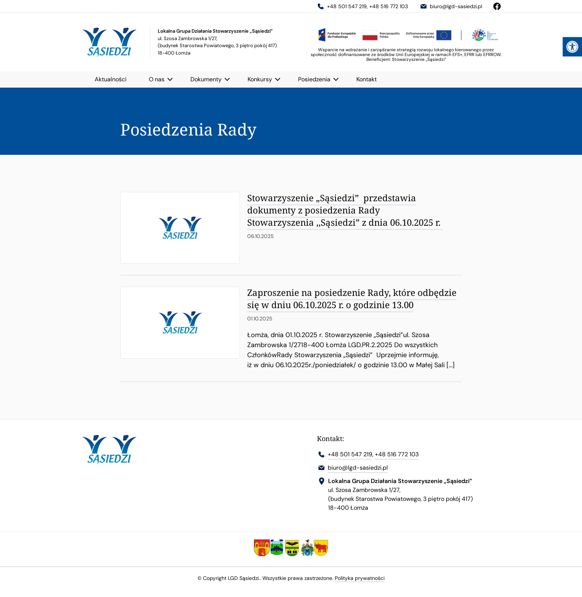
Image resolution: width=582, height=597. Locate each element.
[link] (572, 46)
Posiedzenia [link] (314, 79)
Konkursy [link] (260, 79)
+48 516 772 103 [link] (388, 6)
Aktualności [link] (111, 79)
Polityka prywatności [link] (360, 578)
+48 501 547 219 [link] (341, 6)
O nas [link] (156, 79)
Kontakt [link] (366, 79)
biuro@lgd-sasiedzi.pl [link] (450, 6)
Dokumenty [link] (206, 79)
